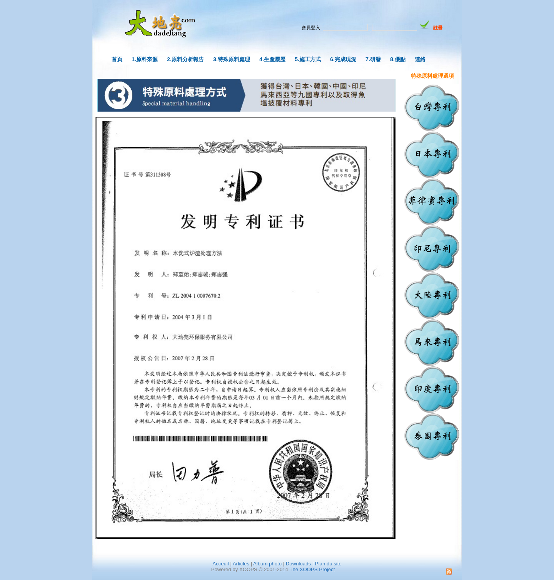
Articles (241, 564)
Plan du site (328, 564)
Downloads (298, 564)
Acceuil (220, 564)
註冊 (437, 27)
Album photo (267, 564)
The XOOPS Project (312, 569)
